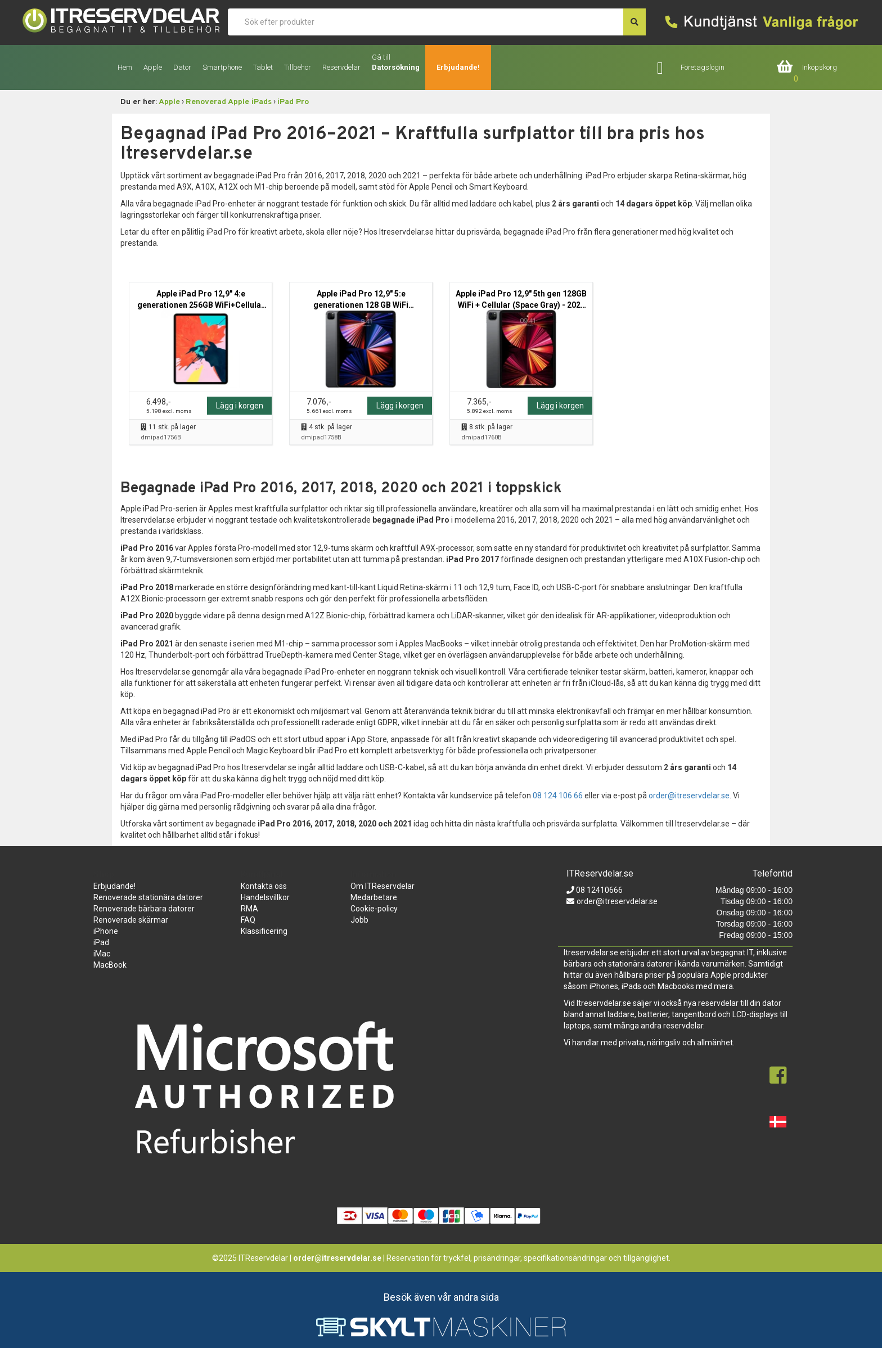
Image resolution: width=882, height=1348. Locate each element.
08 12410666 (598, 890)
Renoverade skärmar (130, 919)
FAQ (248, 919)
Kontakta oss (264, 886)
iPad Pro (293, 102)
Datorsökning (396, 67)
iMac (101, 953)
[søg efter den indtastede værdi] (634, 21)
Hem (125, 67)
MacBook (110, 964)
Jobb (359, 919)
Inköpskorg (819, 67)
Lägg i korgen (239, 405)
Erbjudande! (458, 67)
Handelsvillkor (265, 897)
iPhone (105, 931)
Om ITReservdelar (382, 886)
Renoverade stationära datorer (148, 897)
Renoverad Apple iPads (229, 102)
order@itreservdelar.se (689, 795)
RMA (249, 908)
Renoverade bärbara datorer (144, 908)
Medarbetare (373, 897)
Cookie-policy (374, 908)
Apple (169, 102)
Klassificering (264, 931)
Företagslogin (702, 67)
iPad (101, 942)
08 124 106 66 (558, 795)
